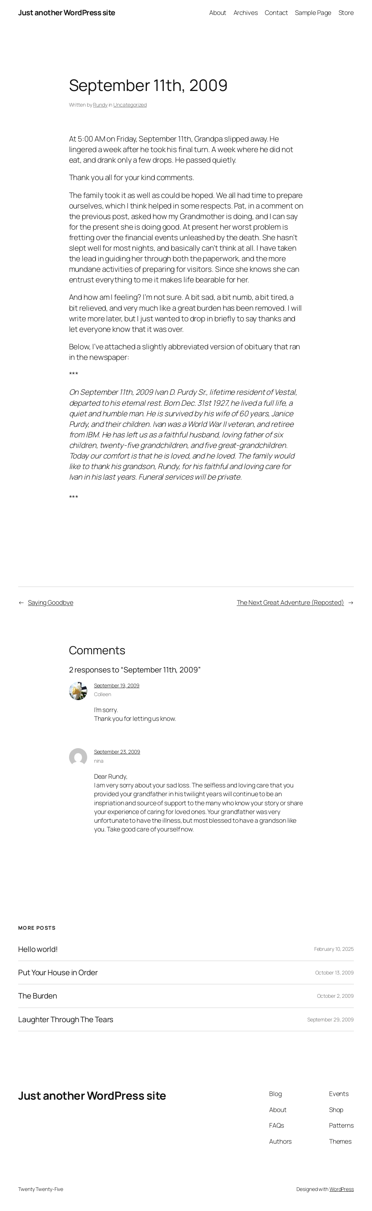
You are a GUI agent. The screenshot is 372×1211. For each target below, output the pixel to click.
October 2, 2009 (335, 995)
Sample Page (313, 12)
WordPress (341, 1189)
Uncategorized (130, 104)
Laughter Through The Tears (65, 1019)
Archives (246, 12)
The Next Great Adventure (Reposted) (290, 602)
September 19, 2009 (117, 685)
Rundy (100, 104)
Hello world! (38, 949)
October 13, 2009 (334, 972)
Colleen (102, 694)
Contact (276, 12)
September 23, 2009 (117, 751)
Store (346, 12)
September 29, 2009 (330, 1019)
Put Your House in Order (58, 972)
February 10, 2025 (334, 948)
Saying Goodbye (50, 602)
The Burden (37, 996)
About (218, 12)
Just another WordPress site (66, 12)
